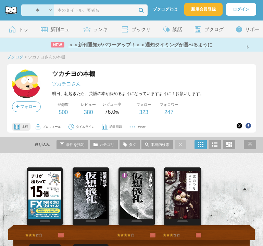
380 (88, 112)
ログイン (241, 9)
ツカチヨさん (66, 83)
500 (63, 112)
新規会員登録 (203, 9)
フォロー (26, 106)
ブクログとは (165, 9)
